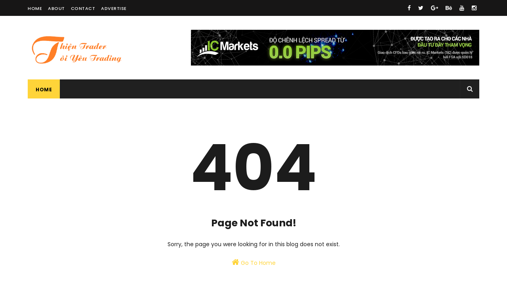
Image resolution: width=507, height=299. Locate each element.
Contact (83, 8)
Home (35, 8)
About (56, 8)
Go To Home (254, 262)
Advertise (114, 8)
